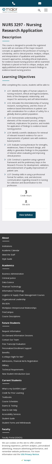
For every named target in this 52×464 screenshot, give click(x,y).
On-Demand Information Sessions (17, 335)
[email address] (39, 3)
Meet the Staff (8, 254)
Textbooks (7, 397)
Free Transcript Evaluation (14, 344)
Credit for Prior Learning (13, 393)
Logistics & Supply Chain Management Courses (23, 295)
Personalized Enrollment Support (16, 348)
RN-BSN (6, 303)
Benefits (6, 352)
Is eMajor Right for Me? (12, 356)
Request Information (11, 331)
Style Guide (7, 259)
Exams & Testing (9, 405)
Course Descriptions (11, 316)
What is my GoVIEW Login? (14, 388)
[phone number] (13, 3)
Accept (26, 460)
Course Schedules (10, 401)
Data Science (8, 282)
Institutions (7, 246)
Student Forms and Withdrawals (16, 422)
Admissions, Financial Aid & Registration (20, 361)
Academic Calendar (10, 250)
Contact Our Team (10, 339)
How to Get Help (9, 410)
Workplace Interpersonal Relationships (19, 308)
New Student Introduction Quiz (16, 373)
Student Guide (8, 418)
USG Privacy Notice (30, 454)
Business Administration (13, 273)
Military (5, 365)
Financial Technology (11, 286)
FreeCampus (7, 312)
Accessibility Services (11, 414)
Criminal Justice (9, 278)
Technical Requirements (13, 369)
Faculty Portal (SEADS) (12, 437)
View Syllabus (26, 215)
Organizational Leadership (14, 299)
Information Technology (13, 291)
